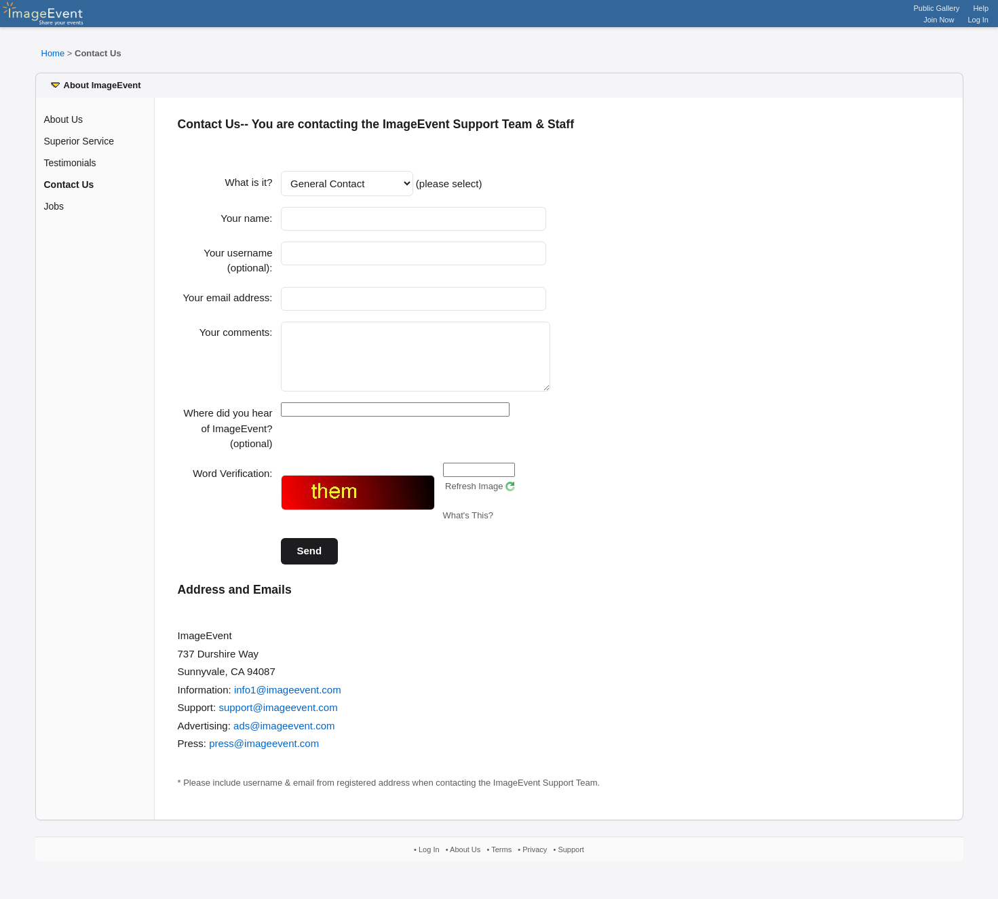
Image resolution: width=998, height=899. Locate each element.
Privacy (534, 860)
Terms (501, 860)
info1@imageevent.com (287, 700)
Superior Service (79, 141)
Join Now (938, 20)
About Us (63, 119)
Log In (978, 20)
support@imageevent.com (277, 717)
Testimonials (70, 162)
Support (571, 860)
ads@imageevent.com (283, 736)
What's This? (468, 525)
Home (53, 53)
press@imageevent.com (264, 753)
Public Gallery (937, 8)
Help (981, 8)
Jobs (54, 206)
